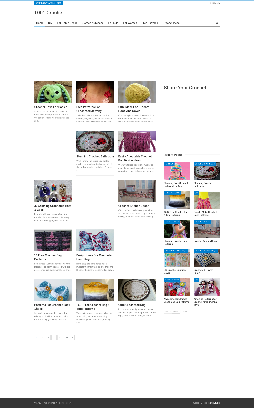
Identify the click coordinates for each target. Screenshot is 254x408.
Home (39, 23)
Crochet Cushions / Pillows (176, 251)
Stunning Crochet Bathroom (95, 156)
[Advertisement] (127, 53)
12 (60, 337)
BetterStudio (214, 403)
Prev (168, 311)
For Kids (113, 23)
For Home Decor (67, 23)
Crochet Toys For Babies (50, 107)
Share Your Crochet (185, 88)
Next (69, 337)
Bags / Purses (172, 222)
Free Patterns (150, 23)
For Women (130, 23)
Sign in (215, 3)
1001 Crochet (49, 12)
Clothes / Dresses (93, 23)
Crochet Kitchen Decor (133, 206)
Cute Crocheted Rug (131, 305)
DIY (50, 23)
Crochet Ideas (171, 23)
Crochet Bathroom (205, 164)
